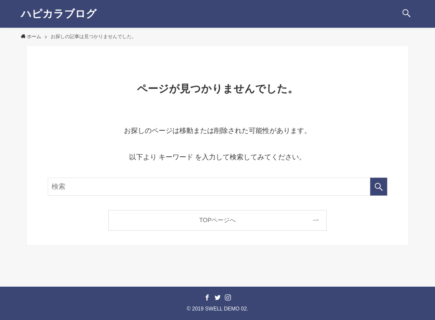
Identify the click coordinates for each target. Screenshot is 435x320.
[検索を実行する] (378, 187)
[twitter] (217, 297)
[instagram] (228, 297)
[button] (406, 14)
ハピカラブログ (59, 14)
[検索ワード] (217, 187)
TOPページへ (217, 220)
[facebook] (207, 297)
